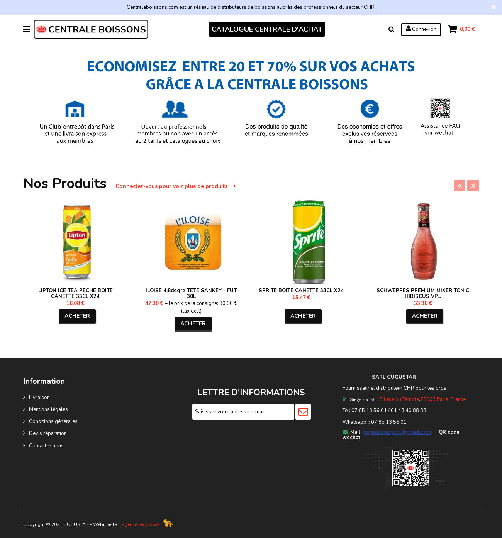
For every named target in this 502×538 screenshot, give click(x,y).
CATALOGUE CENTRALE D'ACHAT (267, 29)
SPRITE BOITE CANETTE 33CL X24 (301, 290)
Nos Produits (66, 183)
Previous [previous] (459, 185)
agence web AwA (140, 524)
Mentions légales (48, 409)
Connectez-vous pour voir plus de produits (175, 186)
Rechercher (391, 29)
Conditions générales (53, 421)
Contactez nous (46, 445)
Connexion (420, 29)
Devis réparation (48, 433)
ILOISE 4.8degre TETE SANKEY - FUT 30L (191, 293)
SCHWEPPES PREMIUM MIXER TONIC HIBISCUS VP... (422, 293)
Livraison (39, 397)
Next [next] (473, 185)
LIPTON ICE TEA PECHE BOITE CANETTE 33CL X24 (75, 293)
